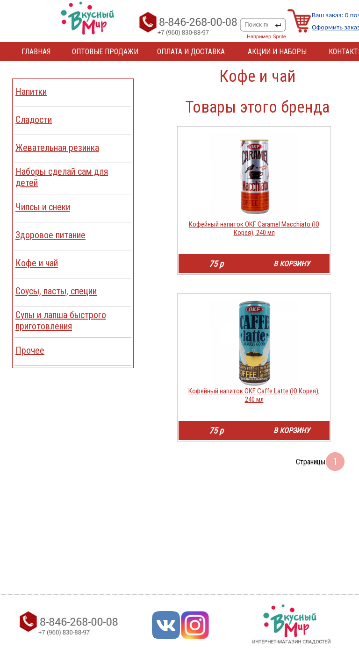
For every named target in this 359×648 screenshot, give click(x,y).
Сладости (33, 119)
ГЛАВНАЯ (36, 51)
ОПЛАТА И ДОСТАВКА (191, 51)
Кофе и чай (36, 263)
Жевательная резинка (57, 147)
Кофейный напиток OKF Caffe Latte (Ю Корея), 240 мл (254, 395)
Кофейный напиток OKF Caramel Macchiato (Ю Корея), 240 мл (254, 228)
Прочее (29, 350)
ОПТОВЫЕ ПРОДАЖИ (105, 51)
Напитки (31, 91)
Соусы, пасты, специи (56, 291)
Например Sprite (266, 36)
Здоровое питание (50, 235)
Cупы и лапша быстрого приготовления (60, 320)
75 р (216, 264)
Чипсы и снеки (42, 207)
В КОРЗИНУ (291, 263)
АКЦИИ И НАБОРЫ (277, 51)
